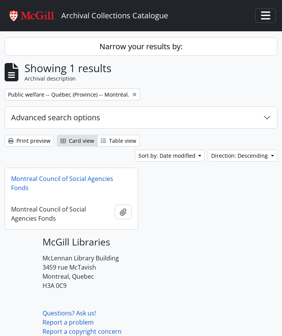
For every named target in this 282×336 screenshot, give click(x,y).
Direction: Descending (240, 155)
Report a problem (68, 322)
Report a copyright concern (82, 331)
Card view (77, 140)
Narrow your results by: (141, 46)
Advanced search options (55, 117)
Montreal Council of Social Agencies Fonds (62, 183)
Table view (118, 140)
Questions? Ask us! (69, 313)
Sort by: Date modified (168, 155)
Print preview (29, 140)
